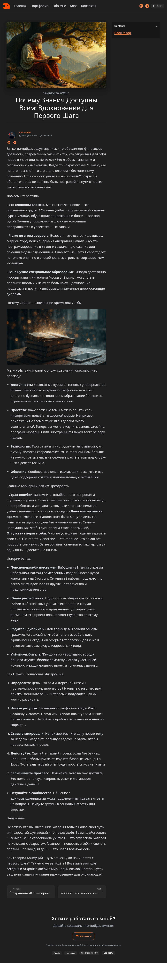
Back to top (122, 33)
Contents (119, 26)
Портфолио (40, 6)
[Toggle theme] (157, 6)
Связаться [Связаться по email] (85, 937)
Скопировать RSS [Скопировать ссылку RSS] (89, 953)
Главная (20, 6)
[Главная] (6, 6)
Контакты (88, 6)
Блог (73, 6)
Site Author (25, 132)
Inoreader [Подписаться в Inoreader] (70, 953)
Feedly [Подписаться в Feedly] (57, 953)
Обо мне (59, 6)
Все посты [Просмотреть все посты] (108, 953)
